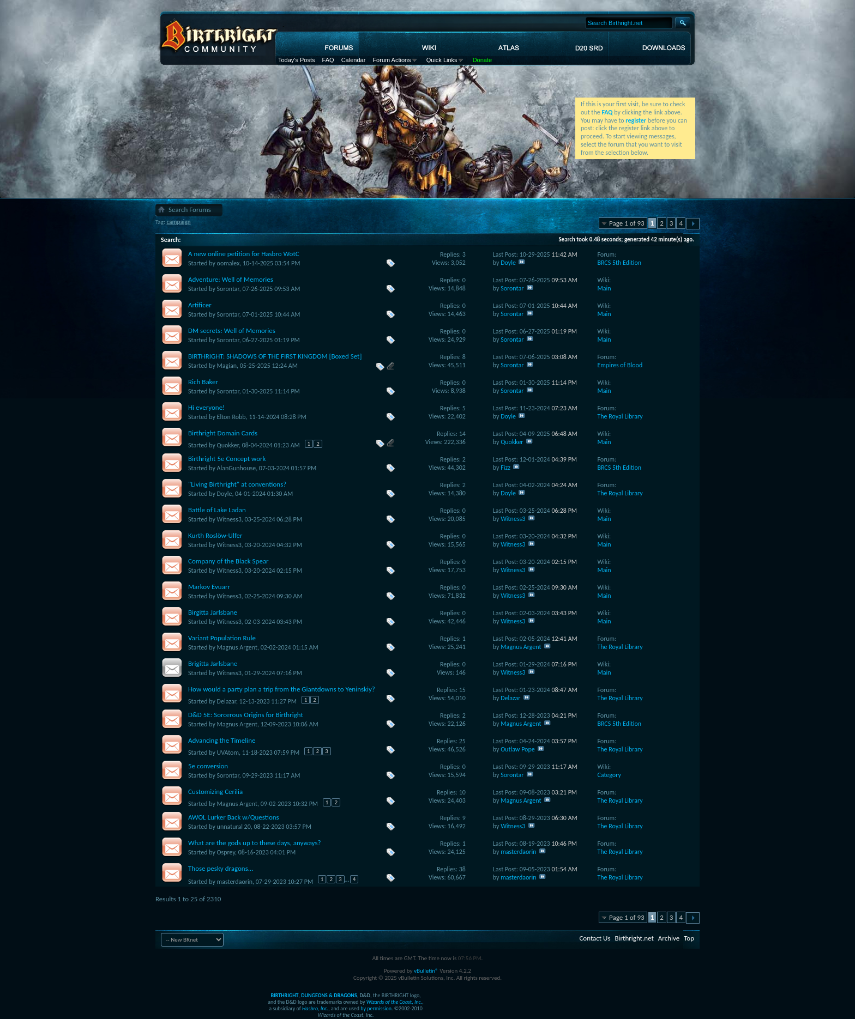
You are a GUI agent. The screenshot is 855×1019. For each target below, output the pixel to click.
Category (609, 775)
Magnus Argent (237, 647)
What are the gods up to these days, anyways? (254, 843)
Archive (668, 938)
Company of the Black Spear (228, 561)
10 (462, 792)
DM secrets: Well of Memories (231, 330)
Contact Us (594, 938)
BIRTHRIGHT (284, 995)
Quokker (228, 445)
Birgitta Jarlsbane (212, 612)
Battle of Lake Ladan (217, 510)
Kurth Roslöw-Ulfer (215, 535)
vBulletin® (426, 970)
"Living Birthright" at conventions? (237, 484)
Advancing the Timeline (222, 740)
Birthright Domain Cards (222, 433)
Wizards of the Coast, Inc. (394, 1001)
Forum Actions (391, 60)
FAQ (328, 60)
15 (462, 690)
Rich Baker (203, 382)
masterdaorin (518, 852)
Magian (227, 365)
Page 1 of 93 (627, 223)
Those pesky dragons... (221, 868)
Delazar (226, 701)
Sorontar (228, 289)
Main (604, 288)
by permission (376, 1008)
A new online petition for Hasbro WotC (243, 254)
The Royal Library (619, 416)
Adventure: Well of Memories (230, 279)
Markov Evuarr (209, 587)
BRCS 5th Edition (619, 262)
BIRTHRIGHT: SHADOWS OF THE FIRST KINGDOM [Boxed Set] (275, 356)
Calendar (353, 60)
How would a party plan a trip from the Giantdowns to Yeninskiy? (281, 689)
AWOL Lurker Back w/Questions (233, 817)
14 (462, 434)
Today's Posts (296, 60)
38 (462, 869)
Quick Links (441, 60)
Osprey (226, 852)
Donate (482, 60)
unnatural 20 (234, 826)
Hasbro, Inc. (315, 1008)
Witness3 (229, 519)
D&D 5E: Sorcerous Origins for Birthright (245, 715)
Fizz (505, 467)
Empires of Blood (619, 365)
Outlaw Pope (518, 749)
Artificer (200, 305)
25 (462, 741)
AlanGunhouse (236, 468)
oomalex (228, 263)
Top (689, 938)
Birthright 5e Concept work (227, 458)
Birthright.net (634, 938)
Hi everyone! (206, 407)
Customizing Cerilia (215, 791)
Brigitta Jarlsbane (212, 663)
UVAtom (228, 752)
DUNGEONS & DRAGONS (329, 995)
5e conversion (208, 766)
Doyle (508, 262)
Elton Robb (231, 417)
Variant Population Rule (222, 638)
